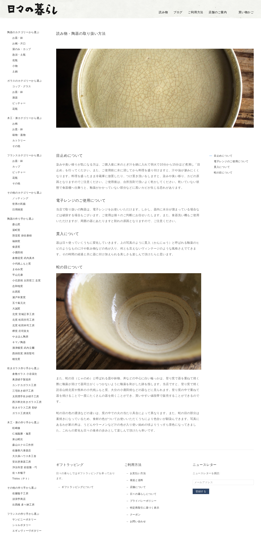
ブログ (178, 12)
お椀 (12, 124)
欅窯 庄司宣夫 (18, 331)
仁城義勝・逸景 (19, 434)
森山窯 (13, 224)
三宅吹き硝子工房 (20, 391)
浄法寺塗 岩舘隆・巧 (22, 467)
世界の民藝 (16, 204)
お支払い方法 (138, 473)
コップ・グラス (19, 86)
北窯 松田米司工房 (20, 325)
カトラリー (16, 140)
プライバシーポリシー (143, 500)
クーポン (135, 514)
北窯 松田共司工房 (20, 320)
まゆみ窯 (15, 269)
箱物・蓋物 (16, 135)
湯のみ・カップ (19, 49)
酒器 (12, 98)
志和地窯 (15, 286)
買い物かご (243, 12)
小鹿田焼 (15, 252)
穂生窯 (13, 359)
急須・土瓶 (16, 55)
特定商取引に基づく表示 (144, 507)
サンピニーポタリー (21, 519)
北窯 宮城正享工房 (20, 314)
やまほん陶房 (17, 337)
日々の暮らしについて (143, 493)
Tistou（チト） (18, 478)
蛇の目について (223, 172)
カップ (13, 167)
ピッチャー (16, 103)
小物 (12, 66)
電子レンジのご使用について (231, 161)
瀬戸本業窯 (16, 297)
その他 (13, 146)
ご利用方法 (195, 12)
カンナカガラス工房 (21, 385)
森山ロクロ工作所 (20, 445)
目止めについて (223, 155)
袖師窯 (13, 241)
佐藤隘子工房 (17, 493)
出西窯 (13, 292)
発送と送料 (136, 480)
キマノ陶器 (16, 342)
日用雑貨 (15, 209)
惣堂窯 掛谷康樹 (19, 236)
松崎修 (13, 428)
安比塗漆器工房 (19, 462)
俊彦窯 (13, 247)
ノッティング (17, 198)
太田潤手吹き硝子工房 (23, 396)
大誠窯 (13, 308)
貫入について (222, 166)
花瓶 (12, 60)
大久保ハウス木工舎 (21, 456)
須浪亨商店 (16, 499)
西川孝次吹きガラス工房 (24, 402)
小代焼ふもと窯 (19, 264)
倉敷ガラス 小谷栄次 (22, 374)
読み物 (163, 12)
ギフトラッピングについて (78, 487)
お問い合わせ (138, 521)
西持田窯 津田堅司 (20, 353)
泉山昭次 (15, 439)
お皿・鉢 (15, 38)
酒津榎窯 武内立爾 (20, 348)
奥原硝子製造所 (19, 379)
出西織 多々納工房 (20, 505)
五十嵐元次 (16, 303)
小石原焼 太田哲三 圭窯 (24, 280)
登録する (201, 491)
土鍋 (12, 72)
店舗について (138, 487)
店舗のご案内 (218, 12)
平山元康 (15, 275)
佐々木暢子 (16, 473)
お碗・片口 (16, 43)
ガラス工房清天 (19, 413)
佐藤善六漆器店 (19, 450)
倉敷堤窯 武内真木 (20, 258)
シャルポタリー (19, 525)
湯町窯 (13, 230)
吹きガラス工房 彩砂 (22, 408)
